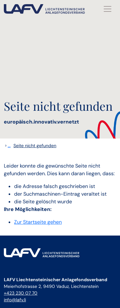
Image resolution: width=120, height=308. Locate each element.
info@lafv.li (15, 300)
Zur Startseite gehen (38, 222)
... (9, 145)
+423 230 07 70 (20, 293)
